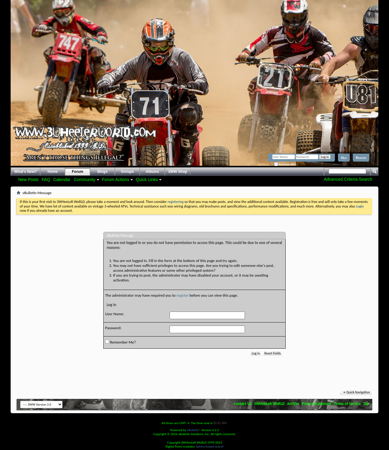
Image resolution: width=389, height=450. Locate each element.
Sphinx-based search (210, 446)
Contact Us (242, 403)
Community (84, 179)
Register (361, 157)
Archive (293, 403)
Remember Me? (284, 164)
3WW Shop (177, 171)
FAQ (46, 179)
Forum (77, 171)
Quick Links (147, 179)
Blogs (103, 171)
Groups (127, 171)
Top (366, 403)
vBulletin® (194, 430)
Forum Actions (115, 179)
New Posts (28, 179)
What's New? (25, 171)
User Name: (114, 314)
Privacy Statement (317, 403)
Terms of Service (347, 403)
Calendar (62, 179)
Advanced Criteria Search (348, 179)
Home (53, 171)
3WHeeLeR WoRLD (269, 403)
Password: (113, 328)
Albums (152, 171)
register (183, 295)
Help (344, 157)
